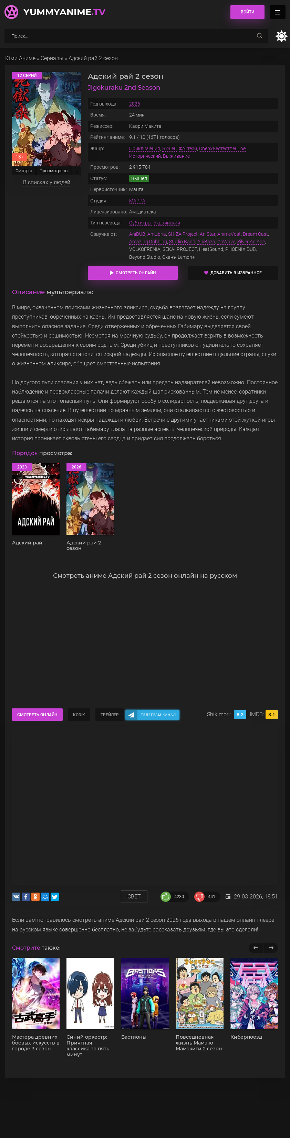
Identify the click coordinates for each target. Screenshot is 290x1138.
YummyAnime (64, 12)
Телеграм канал (158, 715)
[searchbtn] (259, 36)
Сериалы (52, 58)
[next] (270, 948)
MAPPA (137, 200)
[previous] (256, 948)
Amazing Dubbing (148, 241)
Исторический (145, 156)
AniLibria (156, 234)
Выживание (176, 156)
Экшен (169, 148)
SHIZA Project (183, 234)
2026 (134, 104)
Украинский (167, 222)
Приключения (144, 148)
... (76, 170)
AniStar (207, 234)
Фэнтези (188, 148)
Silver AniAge (251, 241)
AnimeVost (229, 234)
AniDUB (137, 234)
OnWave (226, 241)
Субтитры (140, 222)
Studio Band (182, 241)
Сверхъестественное (222, 148)
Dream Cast (255, 234)
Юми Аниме (20, 58)
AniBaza (206, 241)
